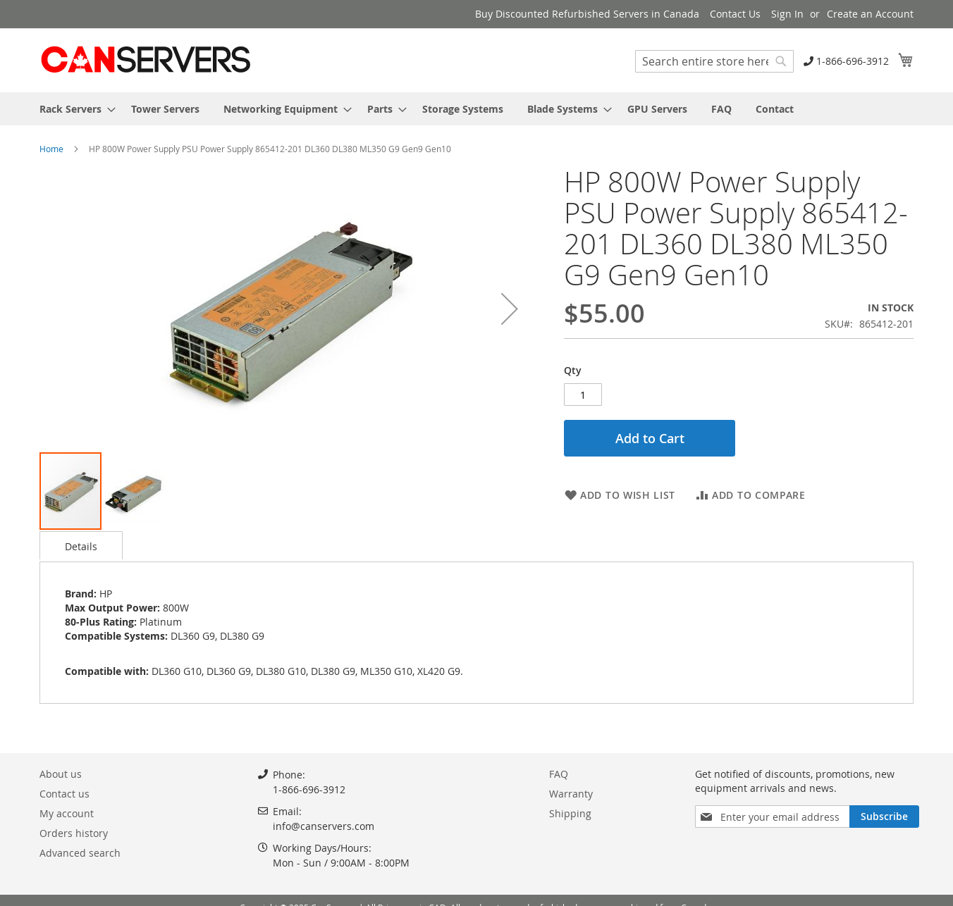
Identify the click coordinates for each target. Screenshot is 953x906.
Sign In (787, 13)
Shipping (570, 813)
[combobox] (714, 61)
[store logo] (145, 59)
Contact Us (735, 13)
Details (81, 546)
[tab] (81, 545)
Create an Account (870, 13)
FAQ (558, 774)
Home (51, 148)
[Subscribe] (884, 816)
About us (60, 774)
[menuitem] (73, 108)
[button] (509, 308)
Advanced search (80, 853)
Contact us (64, 793)
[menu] (476, 108)
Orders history (73, 833)
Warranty (571, 793)
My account (66, 813)
